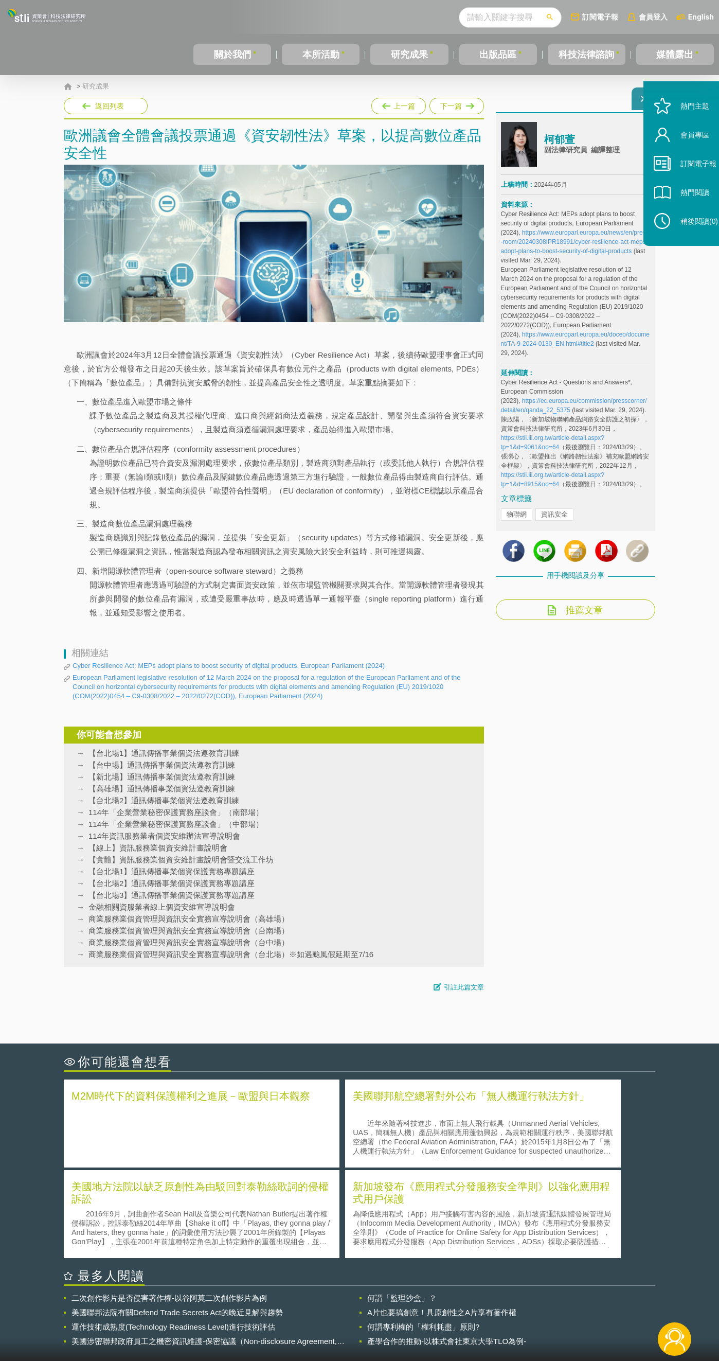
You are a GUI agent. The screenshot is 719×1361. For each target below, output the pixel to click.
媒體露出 (674, 54)
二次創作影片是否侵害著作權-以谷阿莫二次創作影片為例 (169, 1205)
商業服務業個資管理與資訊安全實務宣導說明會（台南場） (188, 930)
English (701, 16)
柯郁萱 (559, 145)
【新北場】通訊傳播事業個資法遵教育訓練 (161, 776)
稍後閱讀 (689, 245)
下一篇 (456, 104)
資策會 (506, 1304)
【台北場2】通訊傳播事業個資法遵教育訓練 (163, 800)
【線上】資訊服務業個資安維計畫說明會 (157, 847)
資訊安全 (554, 520)
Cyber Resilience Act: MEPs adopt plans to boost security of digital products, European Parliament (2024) (229, 665)
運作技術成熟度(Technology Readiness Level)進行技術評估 (173, 1234)
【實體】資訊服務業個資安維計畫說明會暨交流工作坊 (181, 859)
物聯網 (517, 520)
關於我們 (232, 54)
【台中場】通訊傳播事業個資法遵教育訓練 (161, 765)
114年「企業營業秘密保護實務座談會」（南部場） (175, 812)
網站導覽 (425, 1319)
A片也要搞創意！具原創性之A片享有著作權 (441, 1219)
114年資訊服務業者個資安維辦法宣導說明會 (164, 836)
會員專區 (684, 158)
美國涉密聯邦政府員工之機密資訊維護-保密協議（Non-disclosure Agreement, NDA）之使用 (204, 1248)
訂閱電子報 (600, 16)
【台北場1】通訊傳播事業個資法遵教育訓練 (163, 753)
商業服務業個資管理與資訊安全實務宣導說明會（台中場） (188, 942)
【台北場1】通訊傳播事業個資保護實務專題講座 (171, 871)
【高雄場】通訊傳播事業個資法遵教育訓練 (161, 788)
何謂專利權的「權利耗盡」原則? (423, 1234)
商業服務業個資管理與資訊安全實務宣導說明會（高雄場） (188, 918)
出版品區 (497, 54)
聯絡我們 (362, 1319)
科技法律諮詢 (586, 54)
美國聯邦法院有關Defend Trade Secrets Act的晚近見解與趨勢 (177, 1219)
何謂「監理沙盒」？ (402, 1205)
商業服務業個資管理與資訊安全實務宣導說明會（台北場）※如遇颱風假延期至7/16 (230, 954)
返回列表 (109, 106)
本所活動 (320, 54)
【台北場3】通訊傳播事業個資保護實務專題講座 (171, 895)
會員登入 (653, 16)
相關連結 (566, 1304)
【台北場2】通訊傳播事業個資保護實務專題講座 (171, 883)
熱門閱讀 (684, 216)
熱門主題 (684, 130)
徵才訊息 (425, 1304)
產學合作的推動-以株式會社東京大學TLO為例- (446, 1248)
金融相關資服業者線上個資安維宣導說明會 (161, 907)
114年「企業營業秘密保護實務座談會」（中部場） (175, 824)
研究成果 (409, 54)
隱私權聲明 (366, 1304)
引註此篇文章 (464, 987)
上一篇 (398, 104)
